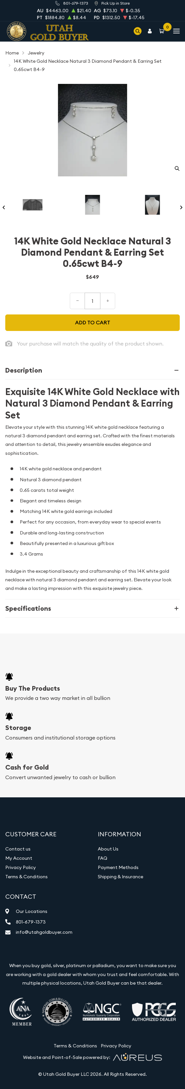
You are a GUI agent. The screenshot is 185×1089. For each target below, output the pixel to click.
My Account (18, 858)
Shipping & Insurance (120, 877)
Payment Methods (118, 867)
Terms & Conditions (26, 877)
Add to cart (92, 322)
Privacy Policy (20, 867)
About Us (108, 849)
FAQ (102, 858)
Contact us (18, 849)
